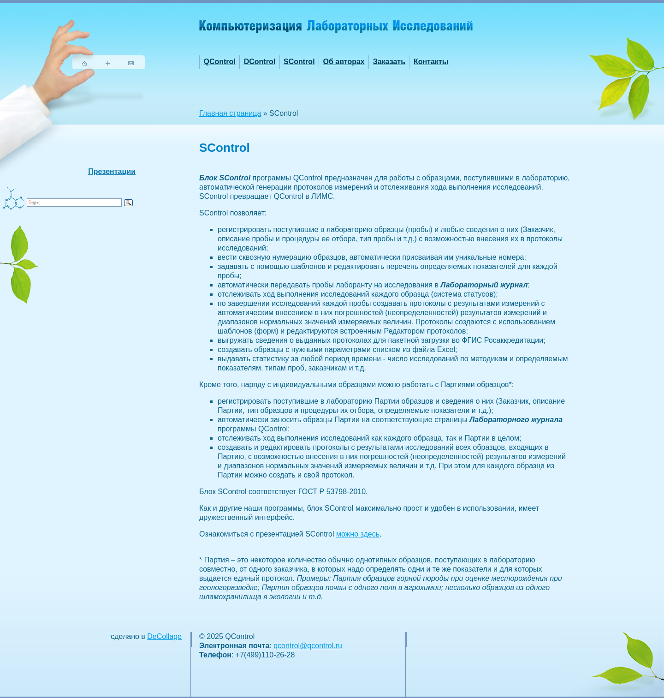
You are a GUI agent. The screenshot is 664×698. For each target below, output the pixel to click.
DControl (259, 62)
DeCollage (164, 636)
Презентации (112, 171)
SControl (299, 62)
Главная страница (230, 113)
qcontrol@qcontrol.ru (307, 646)
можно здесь (357, 534)
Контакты (431, 62)
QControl (219, 62)
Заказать (389, 62)
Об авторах (343, 62)
